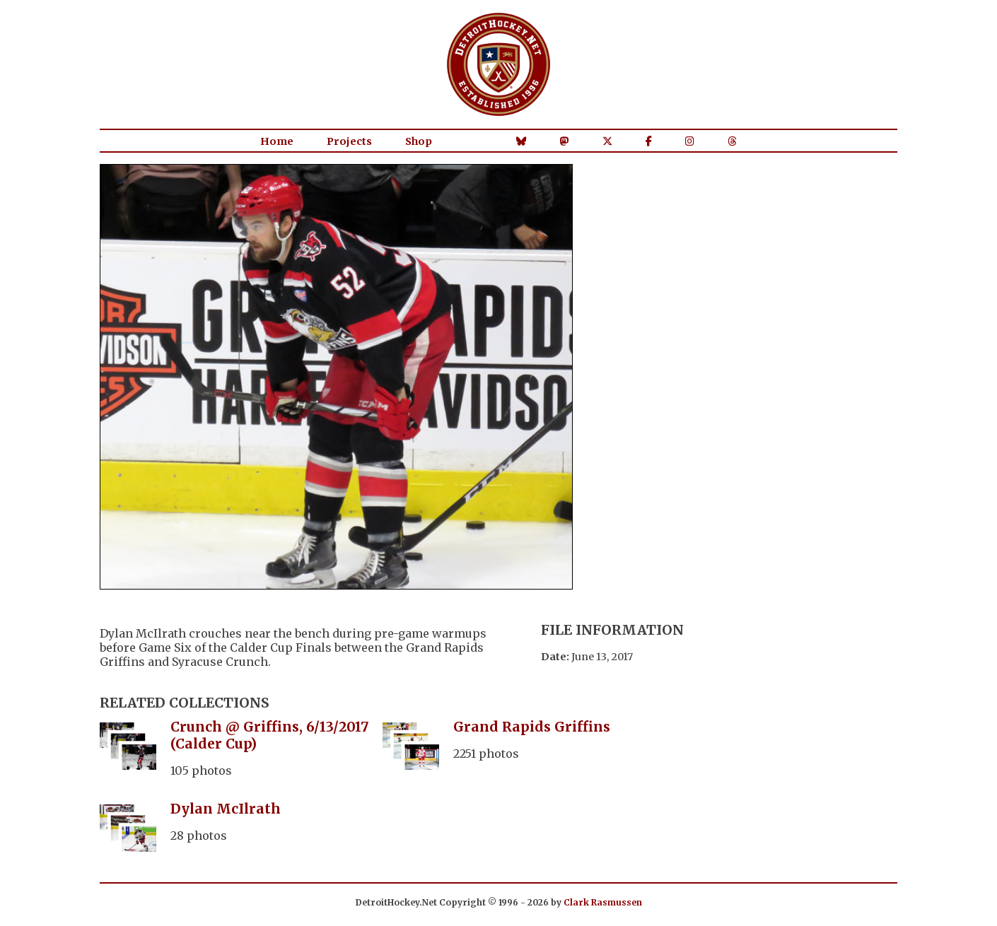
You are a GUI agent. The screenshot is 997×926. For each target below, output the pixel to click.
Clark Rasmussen (603, 902)
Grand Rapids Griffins (531, 726)
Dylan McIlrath (225, 808)
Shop (418, 141)
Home (276, 141)
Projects (349, 141)
